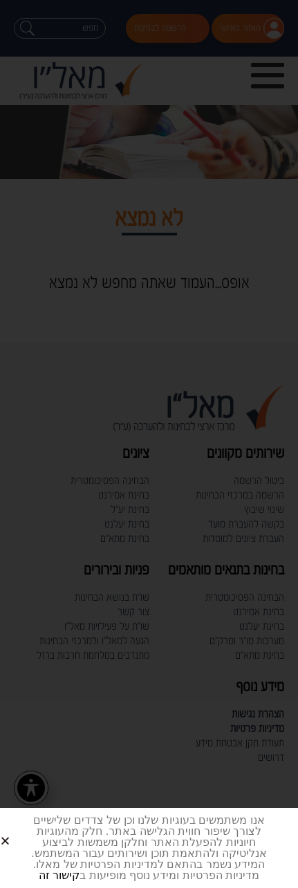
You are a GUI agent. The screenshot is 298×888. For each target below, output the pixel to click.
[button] (22, 830)
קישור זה (59, 875)
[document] (149, 444)
